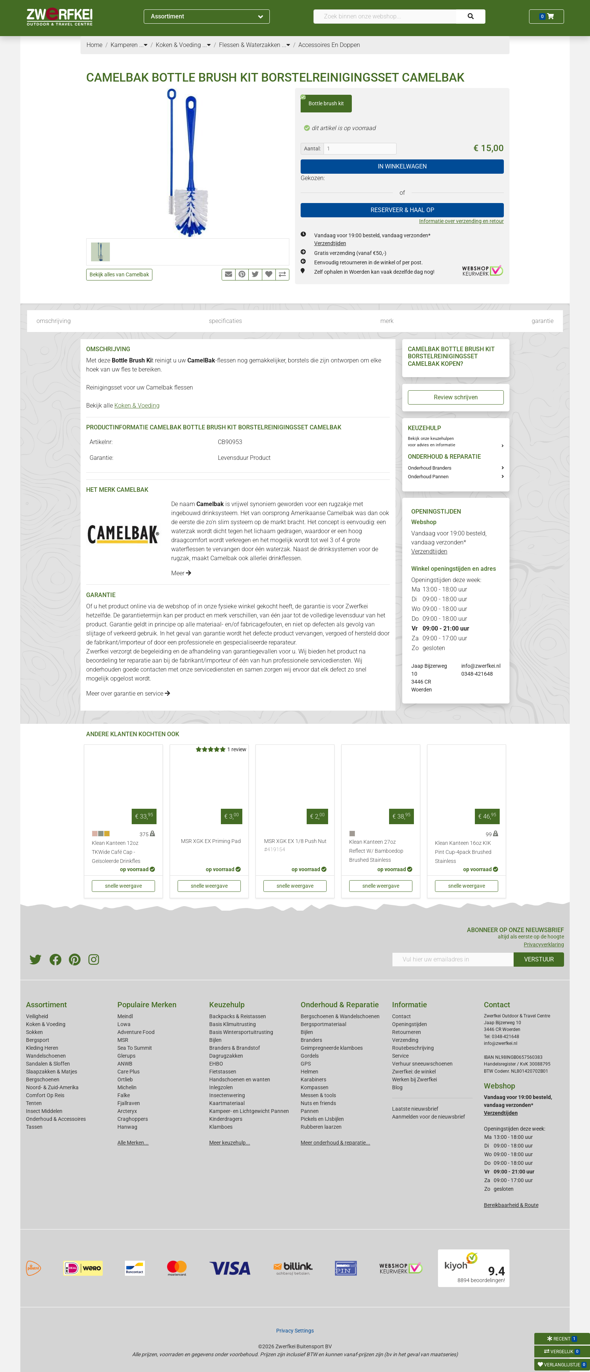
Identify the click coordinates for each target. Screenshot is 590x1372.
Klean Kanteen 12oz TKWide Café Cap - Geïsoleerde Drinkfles (116, 852)
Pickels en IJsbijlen (322, 1119)
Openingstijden (409, 1024)
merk (387, 320)
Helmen (309, 1072)
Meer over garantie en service (128, 693)
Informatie (409, 1004)
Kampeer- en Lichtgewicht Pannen (249, 1111)
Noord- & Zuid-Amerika (52, 1087)
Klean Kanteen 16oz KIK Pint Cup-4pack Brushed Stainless (463, 852)
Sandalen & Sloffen (48, 1064)
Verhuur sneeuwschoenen (422, 1064)
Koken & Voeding (137, 405)
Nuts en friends (318, 1103)
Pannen (310, 1111)
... (143, 45)
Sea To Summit (134, 1048)
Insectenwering (227, 1095)
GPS (306, 1064)
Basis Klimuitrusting (232, 1024)
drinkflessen (285, 558)
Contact (401, 1016)
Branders (311, 1040)
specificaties (225, 320)
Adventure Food (136, 1032)
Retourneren (406, 1032)
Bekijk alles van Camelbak (119, 274)
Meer (181, 573)
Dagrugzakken (226, 1056)
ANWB (124, 1064)
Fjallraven (128, 1103)
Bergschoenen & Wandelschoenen (340, 1016)
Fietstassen (222, 1072)
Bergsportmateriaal (323, 1024)
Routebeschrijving (413, 1048)
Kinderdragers (225, 1119)
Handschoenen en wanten (239, 1079)
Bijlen (215, 1040)
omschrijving (53, 320)
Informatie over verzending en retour (461, 221)
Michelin (127, 1087)
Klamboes (221, 1127)
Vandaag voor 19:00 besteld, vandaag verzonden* (449, 542)
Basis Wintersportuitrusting (241, 1032)
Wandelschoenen (46, 1056)
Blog (397, 1087)
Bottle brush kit (322, 100)
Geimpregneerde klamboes (332, 1048)
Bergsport (37, 1040)
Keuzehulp (227, 1004)
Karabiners (313, 1079)
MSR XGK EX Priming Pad (211, 841)
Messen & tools (318, 1095)
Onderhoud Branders (430, 468)
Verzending (405, 1040)
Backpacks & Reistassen (237, 1016)
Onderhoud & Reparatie (340, 1004)
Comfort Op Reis (45, 1095)
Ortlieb (125, 1079)
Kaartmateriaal (227, 1103)
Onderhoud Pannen (428, 476)
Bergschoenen (42, 1079)
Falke (123, 1095)
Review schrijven (456, 397)
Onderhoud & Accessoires (56, 1119)
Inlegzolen (221, 1087)
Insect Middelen (44, 1111)
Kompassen (314, 1087)
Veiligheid (37, 1016)
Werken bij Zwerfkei (414, 1079)
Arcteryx (127, 1111)
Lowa (124, 1024)
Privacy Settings (295, 1331)
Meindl (125, 1016)
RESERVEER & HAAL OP (402, 210)
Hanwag (127, 1127)
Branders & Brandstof (234, 1048)
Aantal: (312, 149)
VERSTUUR (539, 959)
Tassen (34, 1127)
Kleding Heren (42, 1048)
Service (400, 1056)
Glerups (126, 1056)
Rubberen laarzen (321, 1127)
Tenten (34, 1103)
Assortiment (207, 16)
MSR (122, 1040)
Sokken (34, 1032)
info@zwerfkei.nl (480, 666)
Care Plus (128, 1072)
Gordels (310, 1056)
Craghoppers (132, 1119)
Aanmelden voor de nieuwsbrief (428, 1117)
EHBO (216, 1064)
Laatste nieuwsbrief (415, 1109)
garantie (543, 320)
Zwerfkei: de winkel (414, 1072)
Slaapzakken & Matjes (51, 1072)
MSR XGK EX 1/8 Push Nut (295, 846)
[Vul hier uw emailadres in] (453, 959)
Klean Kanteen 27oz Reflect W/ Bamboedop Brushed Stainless (376, 851)
